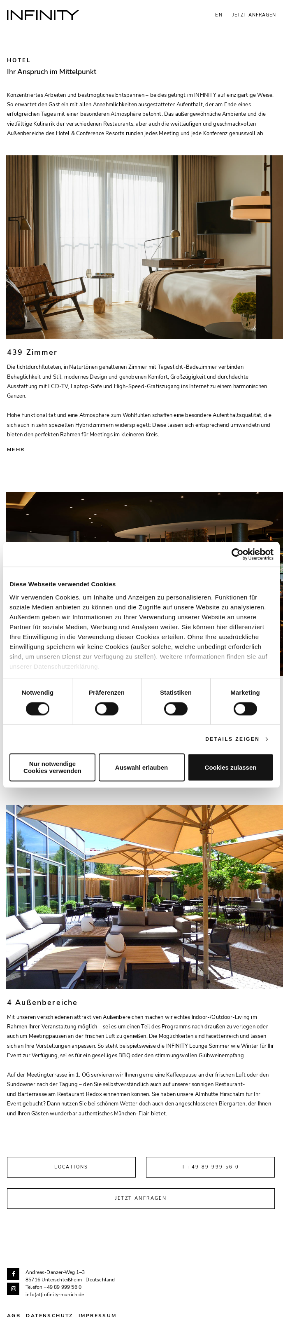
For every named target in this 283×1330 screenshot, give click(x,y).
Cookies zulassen (231, 767)
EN (219, 15)
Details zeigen (232, 739)
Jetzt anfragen (254, 15)
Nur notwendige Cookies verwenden (52, 768)
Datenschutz (49, 1315)
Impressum (98, 1315)
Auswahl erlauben (141, 767)
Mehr (16, 449)
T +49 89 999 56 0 (210, 1167)
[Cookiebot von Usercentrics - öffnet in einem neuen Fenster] (238, 554)
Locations (71, 1167)
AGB (14, 1315)
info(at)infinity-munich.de (55, 1294)
